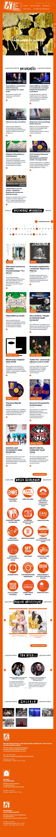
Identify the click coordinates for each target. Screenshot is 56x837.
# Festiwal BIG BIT (43, 151)
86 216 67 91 (10, 816)
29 (43, 234)
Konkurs (8, 317)
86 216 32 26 (13, 749)
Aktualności (35, 5)
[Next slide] (51, 620)
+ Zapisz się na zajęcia (38, 645)
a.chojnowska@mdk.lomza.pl (17, 818)
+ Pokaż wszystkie (40, 474)
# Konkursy (22, 151)
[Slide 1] (27, 53)
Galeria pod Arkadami (41, 9)
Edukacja (47, 5)
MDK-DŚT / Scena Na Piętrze (36, 263)
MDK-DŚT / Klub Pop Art (11, 445)
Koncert (32, 272)
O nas (26, 5)
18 (10, 234)
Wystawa (9, 274)
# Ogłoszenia (21, 118)
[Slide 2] (28, 53)
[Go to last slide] (5, 620)
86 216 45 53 (22, 749)
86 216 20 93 (10, 785)
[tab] (25, 687)
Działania (27, 9)
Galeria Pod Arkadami (11, 263)
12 (37, 228)
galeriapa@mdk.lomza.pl (16, 787)
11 (33, 228)
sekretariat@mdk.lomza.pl (17, 751)
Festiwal (8, 407)
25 (31, 234)
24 (28, 234)
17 (51, 228)
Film (31, 322)
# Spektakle (46, 82)
